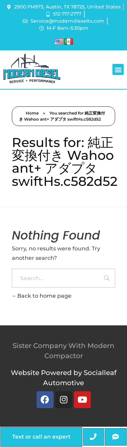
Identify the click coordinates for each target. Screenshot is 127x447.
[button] (118, 69)
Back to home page (41, 296)
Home (32, 113)
